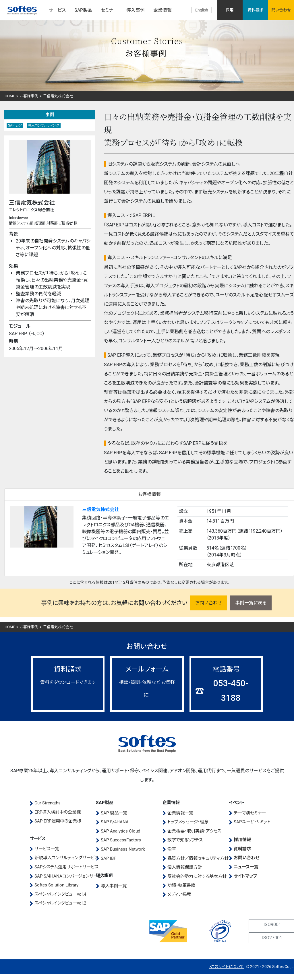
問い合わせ (281, 10)
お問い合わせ (208, 603)
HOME (10, 96)
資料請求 (255, 10)
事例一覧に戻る (250, 603)
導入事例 (135, 10)
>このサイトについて (226, 966)
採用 (230, 10)
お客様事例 (29, 96)
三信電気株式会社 (100, 509)
